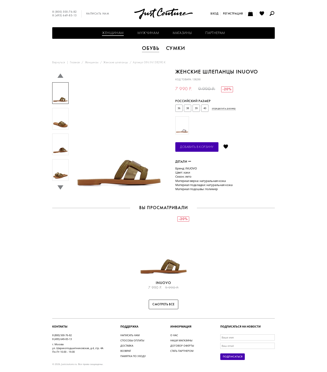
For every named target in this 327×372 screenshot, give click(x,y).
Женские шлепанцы (115, 62)
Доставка (126, 345)
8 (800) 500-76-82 (64, 12)
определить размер (224, 108)
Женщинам (113, 33)
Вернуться (58, 62)
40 (204, 108)
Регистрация (233, 13)
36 (179, 108)
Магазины (182, 33)
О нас (174, 335)
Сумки (175, 48)
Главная (75, 62)
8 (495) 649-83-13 (64, 15)
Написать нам (97, 13)
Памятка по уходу (133, 356)
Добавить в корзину (197, 147)
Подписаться (232, 356)
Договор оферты (182, 345)
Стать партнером (181, 350)
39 (196, 108)
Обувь (150, 48)
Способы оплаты (132, 340)
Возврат (125, 350)
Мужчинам (148, 33)
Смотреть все (163, 304)
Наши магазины (181, 340)
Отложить (225, 147)
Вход (214, 13)
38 (187, 108)
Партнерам (215, 33)
